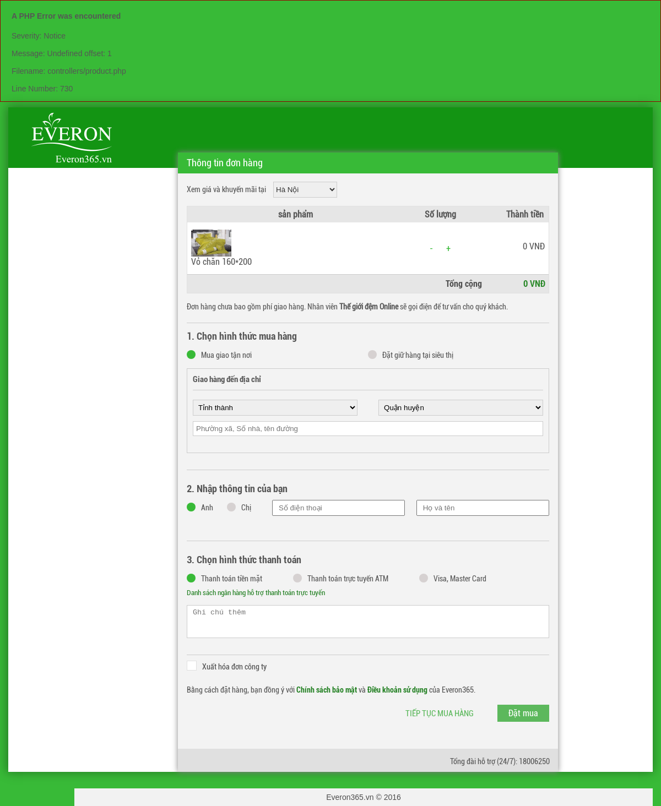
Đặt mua (523, 713)
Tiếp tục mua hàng (439, 713)
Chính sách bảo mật (326, 689)
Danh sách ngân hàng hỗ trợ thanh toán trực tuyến (256, 593)
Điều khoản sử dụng (397, 689)
